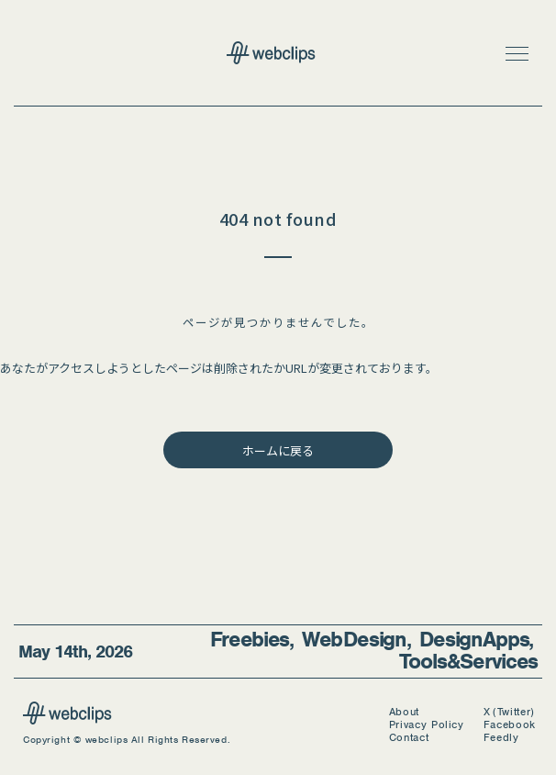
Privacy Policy (426, 725)
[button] (516, 53)
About (404, 712)
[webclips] (67, 718)
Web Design (354, 639)
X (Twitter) (509, 712)
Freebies (250, 639)
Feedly (501, 738)
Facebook (510, 725)
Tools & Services (468, 661)
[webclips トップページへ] (278, 54)
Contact (409, 738)
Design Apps (474, 639)
